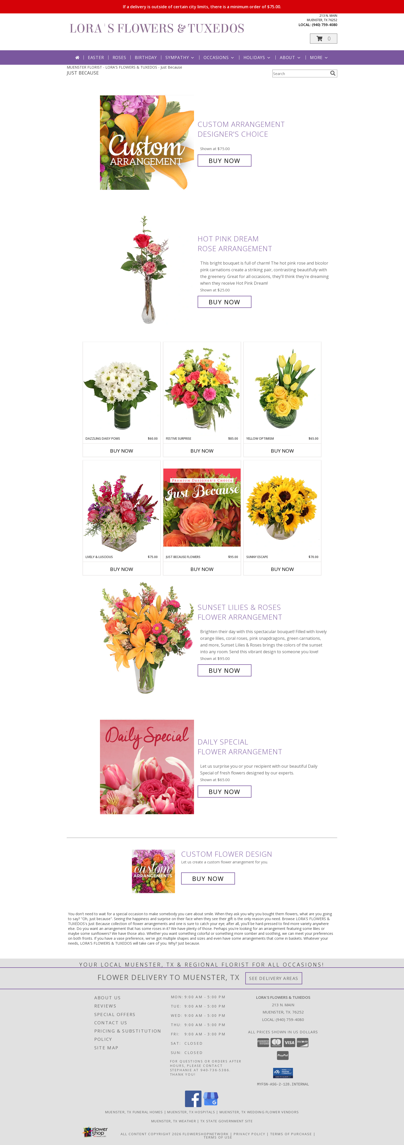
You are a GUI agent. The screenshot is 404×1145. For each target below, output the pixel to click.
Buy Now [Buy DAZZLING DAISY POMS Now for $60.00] (121, 450)
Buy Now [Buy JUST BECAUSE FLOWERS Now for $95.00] (202, 569)
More (319, 57)
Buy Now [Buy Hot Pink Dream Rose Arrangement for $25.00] (224, 302)
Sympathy (180, 57)
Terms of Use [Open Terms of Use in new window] (218, 1137)
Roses (119, 57)
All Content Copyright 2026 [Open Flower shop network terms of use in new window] (151, 1133)
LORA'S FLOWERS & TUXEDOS (156, 28)
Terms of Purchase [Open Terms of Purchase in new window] (291, 1133)
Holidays (257, 57)
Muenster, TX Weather (173, 1120)
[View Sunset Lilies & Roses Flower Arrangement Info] (147, 638)
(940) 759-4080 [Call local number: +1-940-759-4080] (324, 24)
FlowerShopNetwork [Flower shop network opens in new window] (206, 1133)
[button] (323, 39)
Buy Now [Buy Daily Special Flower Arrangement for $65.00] (224, 791)
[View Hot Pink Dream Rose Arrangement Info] (147, 270)
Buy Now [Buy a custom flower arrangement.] (208, 878)
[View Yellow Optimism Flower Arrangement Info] (282, 389)
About (290, 57)
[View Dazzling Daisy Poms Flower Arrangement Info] (121, 389)
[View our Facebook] (193, 1105)
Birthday (146, 57)
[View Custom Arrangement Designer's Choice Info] (147, 142)
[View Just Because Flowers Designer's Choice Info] (202, 507)
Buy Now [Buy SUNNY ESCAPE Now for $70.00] (282, 569)
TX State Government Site (226, 1120)
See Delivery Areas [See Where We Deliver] (273, 978)
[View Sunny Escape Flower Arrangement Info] (282, 507)
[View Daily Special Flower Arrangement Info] (147, 766)
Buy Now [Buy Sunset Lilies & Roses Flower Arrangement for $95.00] (224, 670)
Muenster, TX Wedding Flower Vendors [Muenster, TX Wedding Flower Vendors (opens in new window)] (259, 1111)
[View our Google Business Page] (211, 1105)
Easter (96, 57)
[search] (333, 73)
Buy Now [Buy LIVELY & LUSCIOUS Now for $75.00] (121, 569)
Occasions (219, 57)
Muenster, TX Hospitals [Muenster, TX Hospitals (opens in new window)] (191, 1111)
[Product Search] (300, 73)
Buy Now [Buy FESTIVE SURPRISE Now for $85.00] (202, 450)
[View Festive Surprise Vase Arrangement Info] (202, 389)
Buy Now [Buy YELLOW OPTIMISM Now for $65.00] (282, 450)
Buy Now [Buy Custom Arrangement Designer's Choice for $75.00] (224, 160)
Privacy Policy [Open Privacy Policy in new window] (249, 1133)
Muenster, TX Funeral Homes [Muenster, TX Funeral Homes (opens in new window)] (134, 1111)
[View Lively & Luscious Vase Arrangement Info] (121, 507)
